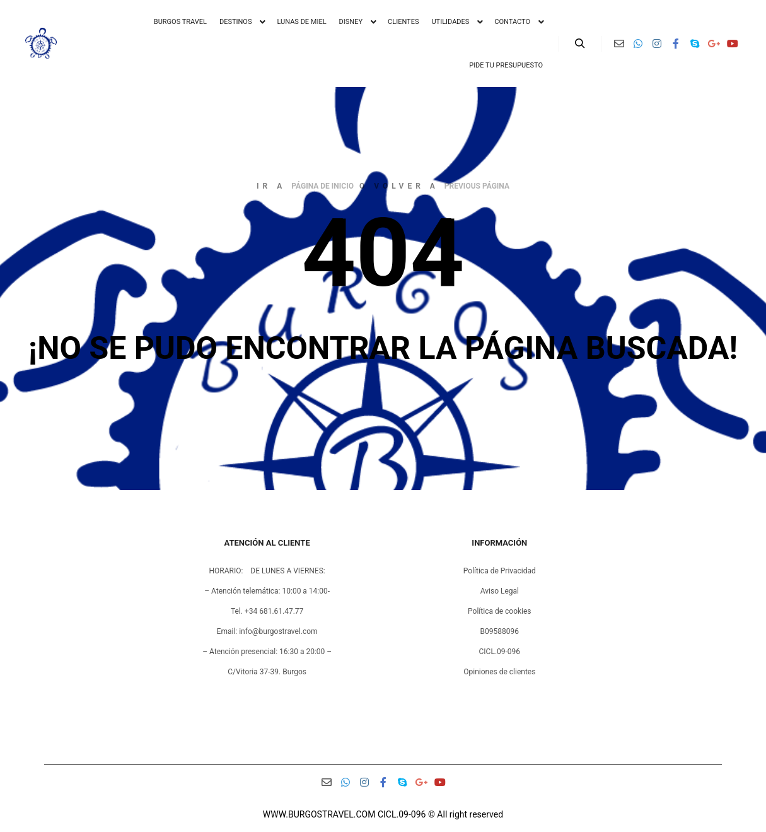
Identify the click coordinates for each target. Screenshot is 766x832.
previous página (476, 186)
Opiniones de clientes (499, 671)
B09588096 (499, 631)
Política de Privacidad (499, 570)
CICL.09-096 (500, 651)
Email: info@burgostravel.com (267, 631)
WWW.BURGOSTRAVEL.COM (319, 814)
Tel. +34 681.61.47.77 (267, 611)
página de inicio (322, 186)
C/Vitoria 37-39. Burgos (267, 671)
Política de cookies (499, 611)
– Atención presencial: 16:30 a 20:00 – (267, 651)
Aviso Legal (499, 591)
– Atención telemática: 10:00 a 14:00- (267, 591)
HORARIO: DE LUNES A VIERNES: (267, 570)
